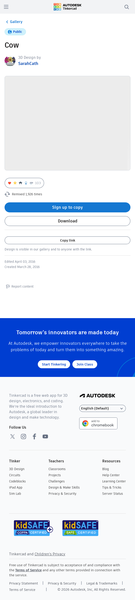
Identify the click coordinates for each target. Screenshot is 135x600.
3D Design (16, 469)
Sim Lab (15, 493)
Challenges (56, 481)
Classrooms (57, 469)
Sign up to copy (67, 207)
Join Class (84, 364)
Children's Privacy (50, 554)
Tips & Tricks (111, 487)
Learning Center (114, 481)
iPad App (15, 487)
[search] (126, 6)
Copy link (67, 240)
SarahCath (28, 63)
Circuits (14, 475)
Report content (19, 286)
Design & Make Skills (64, 487)
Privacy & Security (62, 493)
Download (67, 221)
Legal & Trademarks (101, 583)
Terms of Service (28, 570)
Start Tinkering (54, 364)
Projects (54, 475)
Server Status (112, 493)
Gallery (14, 22)
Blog (105, 469)
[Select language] (102, 408)
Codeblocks (17, 481)
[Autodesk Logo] (97, 396)
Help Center (111, 475)
